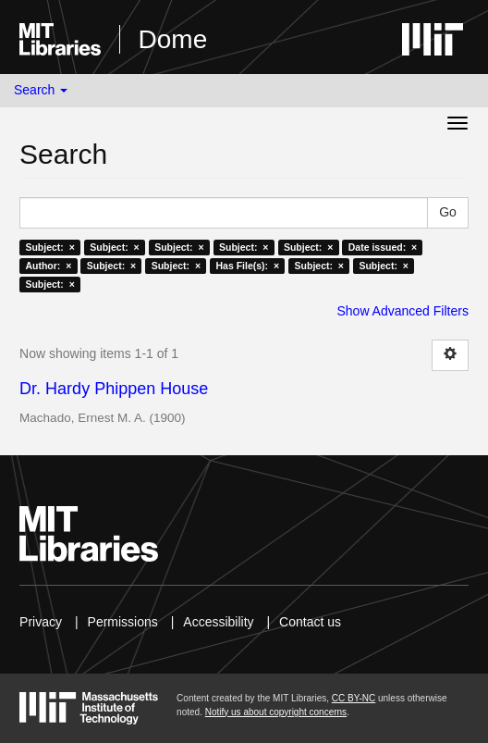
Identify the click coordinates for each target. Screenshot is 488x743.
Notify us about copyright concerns (276, 712)
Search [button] (40, 89)
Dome (173, 39)
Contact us (310, 621)
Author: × (48, 265)
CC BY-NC (353, 698)
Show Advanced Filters (402, 310)
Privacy (40, 621)
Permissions (123, 621)
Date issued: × (382, 247)
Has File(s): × (248, 265)
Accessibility (218, 621)
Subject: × (49, 247)
